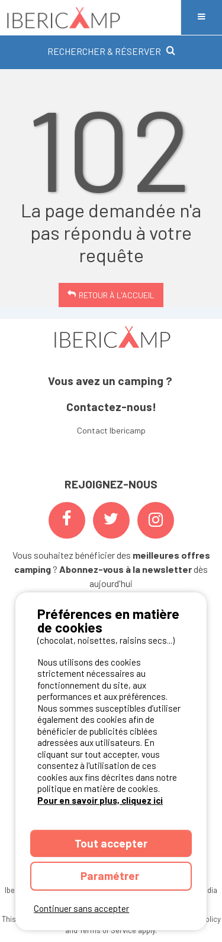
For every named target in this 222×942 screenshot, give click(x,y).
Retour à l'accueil (117, 295)
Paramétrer (111, 875)
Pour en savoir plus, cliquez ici (100, 800)
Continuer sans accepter (81, 908)
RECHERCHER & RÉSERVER (111, 51)
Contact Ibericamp (111, 430)
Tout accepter (111, 843)
